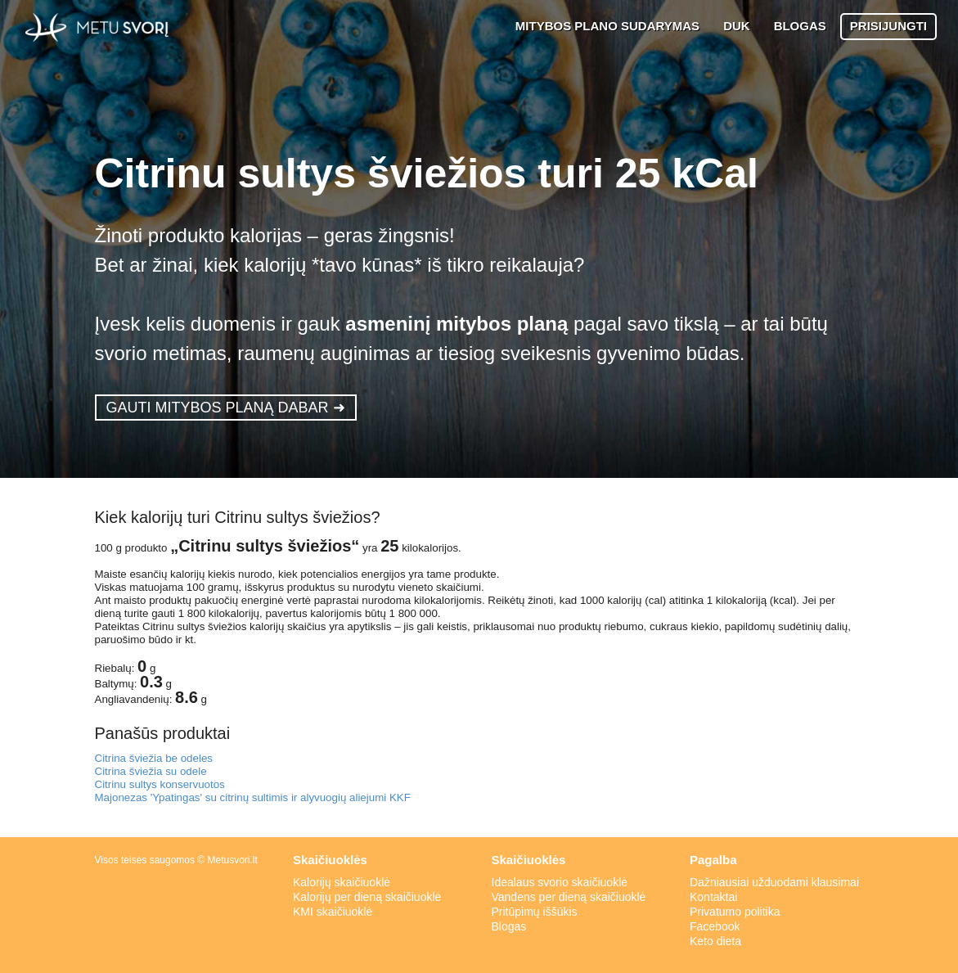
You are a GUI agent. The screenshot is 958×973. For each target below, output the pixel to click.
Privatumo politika (735, 911)
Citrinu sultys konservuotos (160, 784)
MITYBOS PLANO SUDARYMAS (607, 26)
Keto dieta (715, 941)
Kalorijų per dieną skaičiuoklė (367, 896)
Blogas (509, 926)
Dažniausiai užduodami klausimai (774, 882)
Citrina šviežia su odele (151, 771)
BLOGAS (800, 26)
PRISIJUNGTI (888, 26)
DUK (736, 26)
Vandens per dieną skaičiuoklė (569, 896)
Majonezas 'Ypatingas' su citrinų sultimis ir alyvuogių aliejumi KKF (253, 797)
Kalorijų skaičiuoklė (341, 882)
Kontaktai (713, 896)
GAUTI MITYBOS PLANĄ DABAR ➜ (225, 407)
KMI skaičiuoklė (332, 911)
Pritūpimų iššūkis (535, 911)
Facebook (715, 926)
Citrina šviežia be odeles (154, 758)
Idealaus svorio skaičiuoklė (560, 882)
